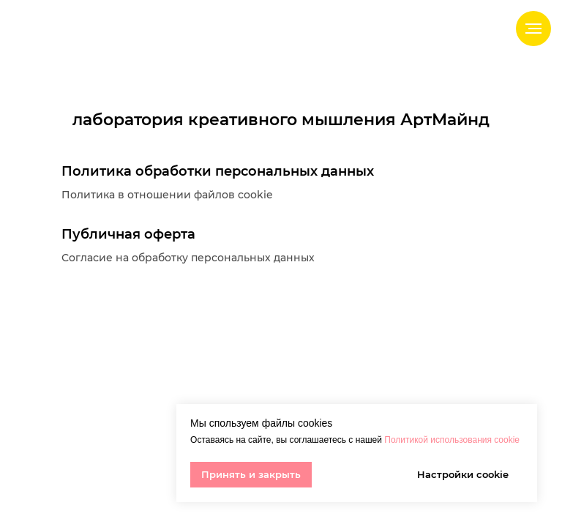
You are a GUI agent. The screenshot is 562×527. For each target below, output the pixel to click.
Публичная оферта (128, 234)
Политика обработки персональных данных (217, 171)
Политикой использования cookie (452, 440)
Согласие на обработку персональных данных (188, 257)
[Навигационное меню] (533, 28)
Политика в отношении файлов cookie (167, 194)
